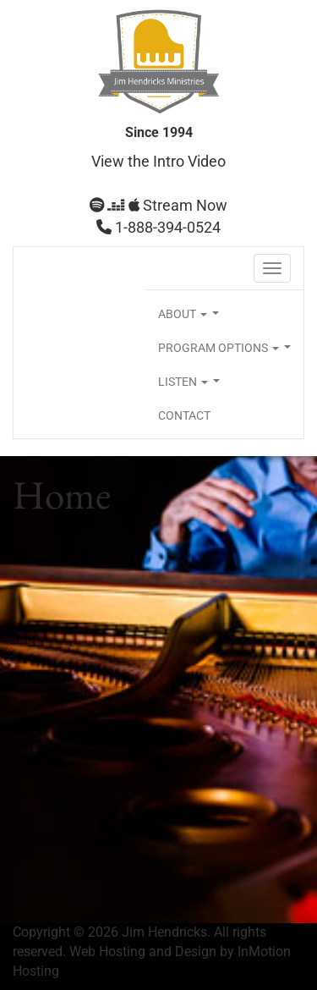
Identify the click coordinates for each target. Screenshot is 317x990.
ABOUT (192, 318)
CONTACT (184, 415)
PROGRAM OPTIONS (228, 352)
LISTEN (192, 386)
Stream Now (158, 205)
